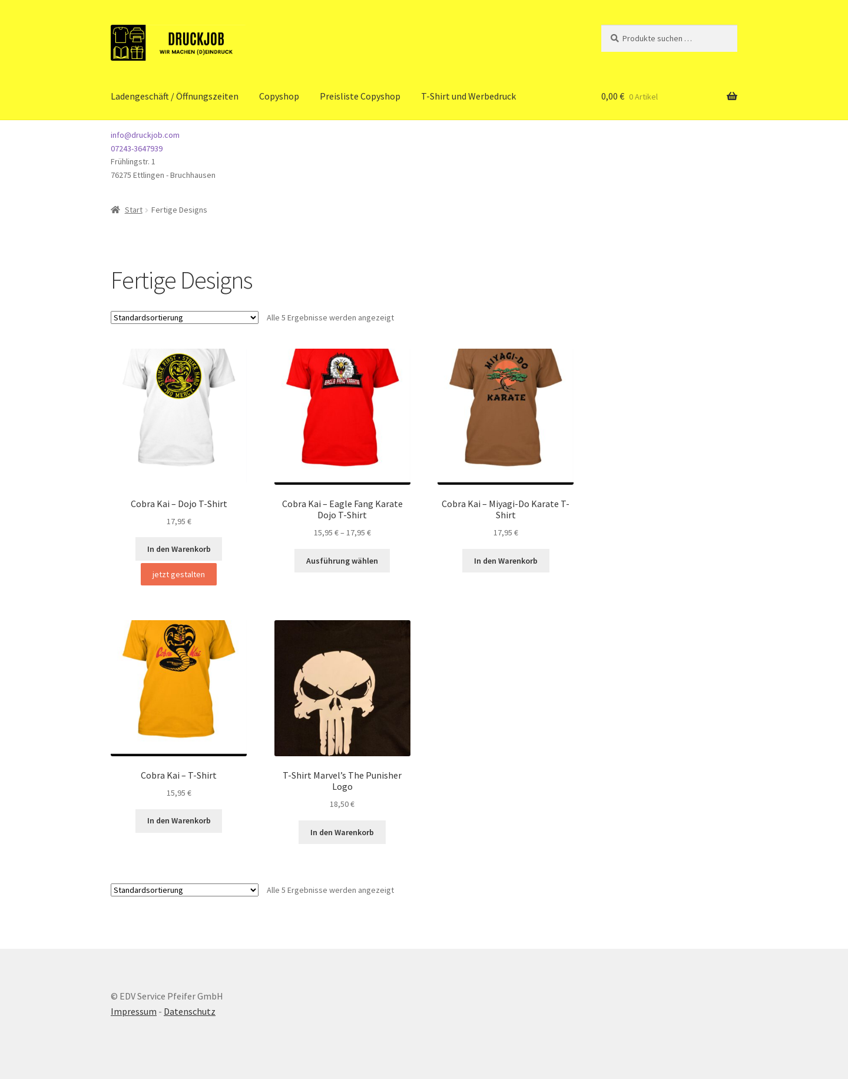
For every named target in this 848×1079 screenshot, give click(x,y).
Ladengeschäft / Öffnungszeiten (174, 96)
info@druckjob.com (145, 135)
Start (134, 209)
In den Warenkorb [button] (179, 549)
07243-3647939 (137, 148)
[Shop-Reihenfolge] (185, 317)
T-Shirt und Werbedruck (468, 96)
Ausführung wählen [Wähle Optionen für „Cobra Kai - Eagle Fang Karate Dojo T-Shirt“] (342, 560)
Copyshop (279, 96)
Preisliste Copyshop (360, 96)
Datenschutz (190, 1011)
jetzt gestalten (179, 574)
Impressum (134, 1011)
